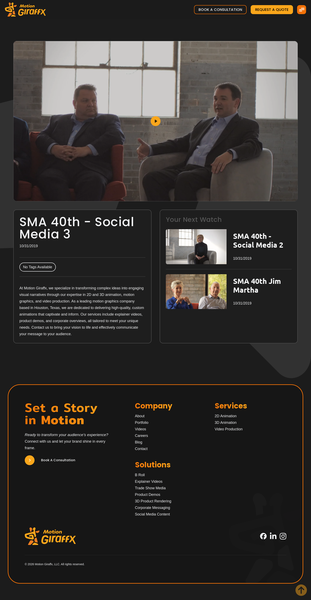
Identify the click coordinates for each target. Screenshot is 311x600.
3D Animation (226, 423)
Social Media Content (152, 514)
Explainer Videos (149, 481)
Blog (138, 442)
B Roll (140, 475)
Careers (141, 436)
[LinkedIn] (273, 536)
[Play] (155, 121)
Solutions (153, 465)
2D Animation (226, 416)
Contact (141, 449)
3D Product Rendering (153, 501)
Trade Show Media (150, 488)
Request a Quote (272, 9)
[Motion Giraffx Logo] (25, 9)
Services (231, 406)
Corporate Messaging (152, 508)
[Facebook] (263, 536)
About (140, 416)
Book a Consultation (220, 9)
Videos (140, 429)
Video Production (229, 429)
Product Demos (147, 495)
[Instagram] (283, 536)
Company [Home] (153, 406)
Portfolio (141, 423)
